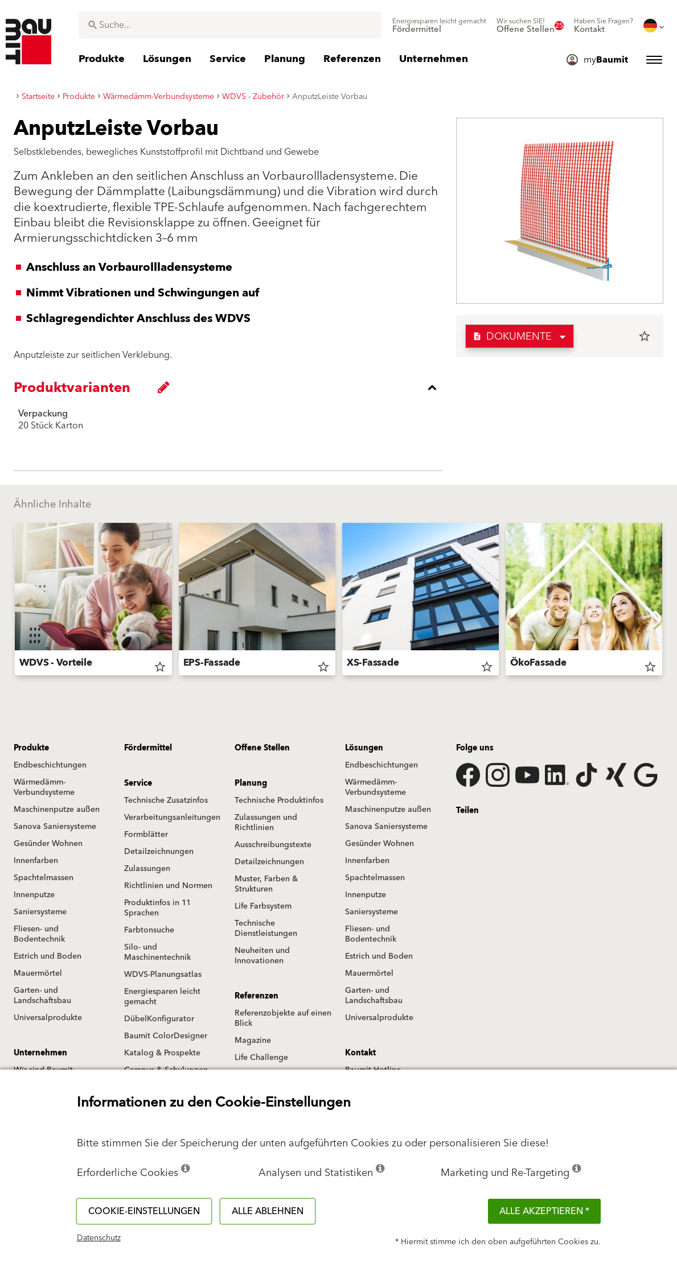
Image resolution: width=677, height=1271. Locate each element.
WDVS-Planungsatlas (163, 974)
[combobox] (230, 25)
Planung (251, 783)
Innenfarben (36, 861)
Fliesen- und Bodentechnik (39, 934)
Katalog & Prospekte (162, 1053)
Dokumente (512, 336)
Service (138, 783)
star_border (644, 336)
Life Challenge (261, 1057)
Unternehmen (40, 1053)
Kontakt (360, 1053)
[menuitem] (439, 26)
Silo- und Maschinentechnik (157, 952)
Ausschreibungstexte (273, 845)
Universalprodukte (48, 1018)
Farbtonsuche (149, 930)
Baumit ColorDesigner (165, 1036)
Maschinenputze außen (57, 809)
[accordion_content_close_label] (230, 387)
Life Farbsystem (263, 906)
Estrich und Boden (47, 956)
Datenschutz (99, 1238)
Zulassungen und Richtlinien (266, 823)
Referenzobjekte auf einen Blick (283, 1018)
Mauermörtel (38, 973)
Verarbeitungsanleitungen (172, 817)
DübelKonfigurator (159, 1019)
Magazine (253, 1040)
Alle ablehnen (267, 1211)
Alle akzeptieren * (544, 1211)
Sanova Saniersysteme (55, 826)
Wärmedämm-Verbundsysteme (44, 787)
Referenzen (256, 996)
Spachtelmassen (43, 878)
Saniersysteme (40, 912)
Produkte (31, 748)
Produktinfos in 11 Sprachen (157, 908)
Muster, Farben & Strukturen (266, 884)
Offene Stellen (262, 748)
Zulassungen (147, 869)
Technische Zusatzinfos (166, 800)
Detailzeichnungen (159, 852)
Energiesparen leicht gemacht (162, 997)
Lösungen (364, 748)
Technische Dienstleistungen (266, 928)
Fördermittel (148, 748)
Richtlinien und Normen (168, 886)
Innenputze (34, 895)
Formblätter (146, 834)
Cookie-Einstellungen (144, 1211)
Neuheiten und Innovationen (262, 956)
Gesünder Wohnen (48, 844)
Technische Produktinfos (279, 800)
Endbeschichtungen (50, 765)
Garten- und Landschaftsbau (42, 996)
